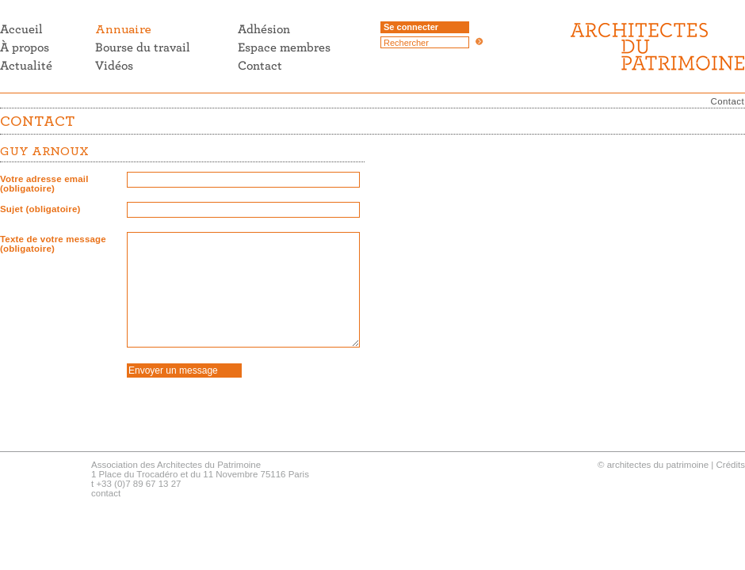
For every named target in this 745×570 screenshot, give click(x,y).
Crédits (730, 464)
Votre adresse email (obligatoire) (44, 183)
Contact (727, 101)
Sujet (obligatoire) (40, 209)
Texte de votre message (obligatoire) (53, 243)
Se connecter (411, 27)
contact (105, 493)
